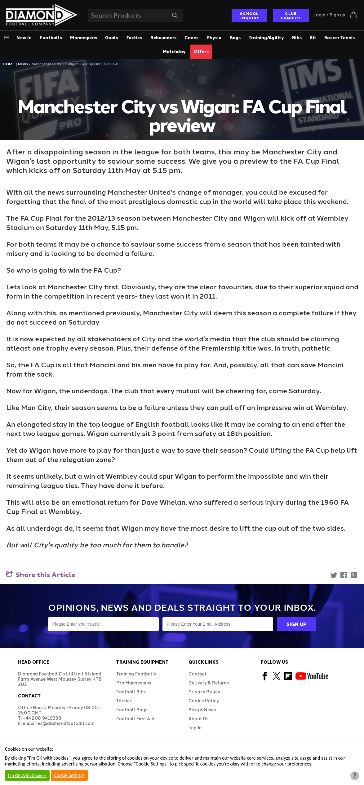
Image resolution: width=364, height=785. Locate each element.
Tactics (134, 37)
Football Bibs (131, 691)
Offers (201, 51)
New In (24, 37)
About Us (198, 718)
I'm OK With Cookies (27, 775)
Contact (197, 673)
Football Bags (131, 709)
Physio (214, 37)
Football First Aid (135, 718)
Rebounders (163, 37)
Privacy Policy (204, 691)
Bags (235, 37)
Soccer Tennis (339, 37)
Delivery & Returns (209, 682)
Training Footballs (136, 673)
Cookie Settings (69, 775)
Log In (195, 727)
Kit (313, 37)
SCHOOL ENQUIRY (249, 15)
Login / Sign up (329, 14)
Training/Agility (266, 37)
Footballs (51, 37)
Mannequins (83, 37)
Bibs (297, 37)
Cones (191, 37)
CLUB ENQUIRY (291, 15)
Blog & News (202, 709)
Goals (111, 37)
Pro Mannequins (133, 682)
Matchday (174, 51)
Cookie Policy (204, 700)
